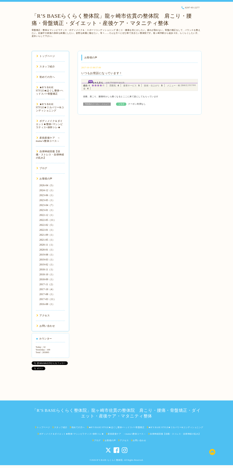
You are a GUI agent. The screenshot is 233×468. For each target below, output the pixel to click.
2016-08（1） (47, 304)
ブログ (41, 168)
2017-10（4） (47, 289)
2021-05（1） (47, 240)
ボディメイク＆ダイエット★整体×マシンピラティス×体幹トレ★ (49, 124)
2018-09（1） (47, 279)
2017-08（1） (47, 294)
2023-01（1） (47, 210)
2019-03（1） (47, 259)
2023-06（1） (47, 195)
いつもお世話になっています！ (101, 73)
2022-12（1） (47, 215)
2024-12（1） (47, 190)
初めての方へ (45, 77)
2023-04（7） (47, 205)
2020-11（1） (47, 244)
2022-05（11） (47, 220)
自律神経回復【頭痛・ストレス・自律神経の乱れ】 (50, 154)
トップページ (45, 56)
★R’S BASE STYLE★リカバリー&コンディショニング (50, 107)
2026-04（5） (47, 185)
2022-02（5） (47, 225)
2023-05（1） (47, 200)
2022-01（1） (47, 230)
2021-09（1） (47, 235)
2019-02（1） (47, 264)
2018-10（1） (47, 274)
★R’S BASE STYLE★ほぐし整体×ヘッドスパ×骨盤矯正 (50, 90)
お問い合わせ (45, 326)
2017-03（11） (47, 299)
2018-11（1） (47, 269)
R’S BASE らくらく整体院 (110, 460)
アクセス (43, 315)
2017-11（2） (47, 284)
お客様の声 (44, 178)
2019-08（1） (47, 254)
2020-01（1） (47, 249)
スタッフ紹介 (45, 66)
